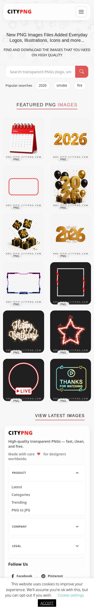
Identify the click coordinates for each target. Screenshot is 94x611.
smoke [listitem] (62, 85)
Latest (17, 487)
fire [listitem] (79, 85)
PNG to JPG (21, 510)
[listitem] (22, 576)
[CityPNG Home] (19, 11)
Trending (19, 502)
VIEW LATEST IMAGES (60, 416)
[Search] (81, 72)
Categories (21, 494)
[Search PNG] (40, 72)
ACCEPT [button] (46, 603)
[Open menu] (81, 11)
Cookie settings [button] (71, 595)
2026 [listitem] (43, 85)
